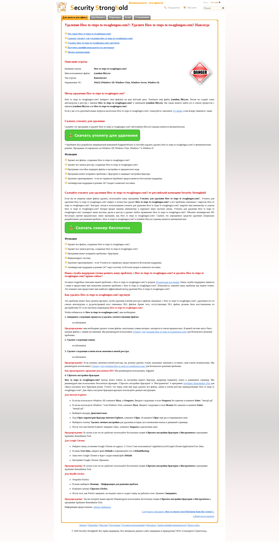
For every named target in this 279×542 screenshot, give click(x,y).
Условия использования (133, 525)
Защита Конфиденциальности (171, 525)
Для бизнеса (98, 17)
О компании (142, 17)
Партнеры (115, 17)
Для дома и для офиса (75, 17)
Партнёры (93, 525)
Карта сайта (194, 525)
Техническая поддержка (167, 282)
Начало (83, 525)
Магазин (103, 525)
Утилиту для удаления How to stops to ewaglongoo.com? (160, 331)
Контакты (151, 525)
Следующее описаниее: (178, 511)
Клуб (128, 17)
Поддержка (114, 525)
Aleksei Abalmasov (102, 507)
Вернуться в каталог (203, 516)
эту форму (178, 111)
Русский (215, 2)
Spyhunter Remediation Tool (196, 383)
